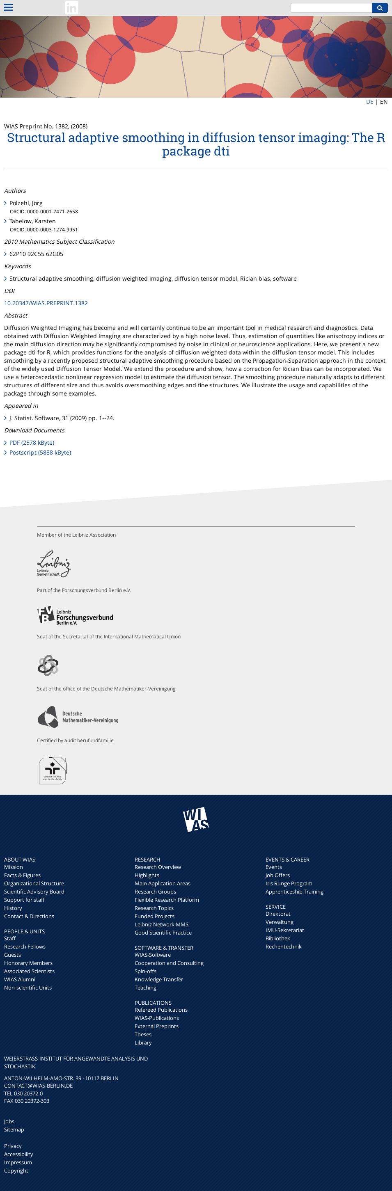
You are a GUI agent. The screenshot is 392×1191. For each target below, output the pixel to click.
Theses (143, 1034)
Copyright (16, 1170)
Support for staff (24, 899)
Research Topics (154, 908)
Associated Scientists (29, 971)
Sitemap (14, 1129)
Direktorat (278, 913)
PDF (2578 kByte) (31, 442)
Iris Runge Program (289, 883)
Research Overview (158, 867)
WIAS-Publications (157, 1018)
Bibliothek (278, 938)
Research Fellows (25, 946)
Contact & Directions (29, 916)
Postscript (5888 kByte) (40, 452)
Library (143, 1042)
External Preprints (157, 1026)
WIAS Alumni (19, 979)
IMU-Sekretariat (285, 930)
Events (274, 867)
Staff (10, 938)
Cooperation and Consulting (169, 963)
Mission (13, 867)
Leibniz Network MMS (161, 924)
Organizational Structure (34, 883)
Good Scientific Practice (163, 932)
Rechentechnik (284, 946)
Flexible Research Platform (167, 899)
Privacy (13, 1146)
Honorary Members (28, 963)
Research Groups (155, 891)
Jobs (9, 1121)
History (13, 908)
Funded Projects (154, 916)
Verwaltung (279, 922)
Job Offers (278, 875)
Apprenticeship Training (294, 891)
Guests (12, 954)
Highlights (147, 875)
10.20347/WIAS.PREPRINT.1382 (46, 303)
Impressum (18, 1162)
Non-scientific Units (28, 987)
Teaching (145, 987)
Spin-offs (145, 971)
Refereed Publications (161, 1009)
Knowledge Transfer (159, 979)
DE (370, 101)
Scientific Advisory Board (34, 891)
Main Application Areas (162, 883)
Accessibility (18, 1154)
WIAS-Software (153, 954)
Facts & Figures (22, 875)
